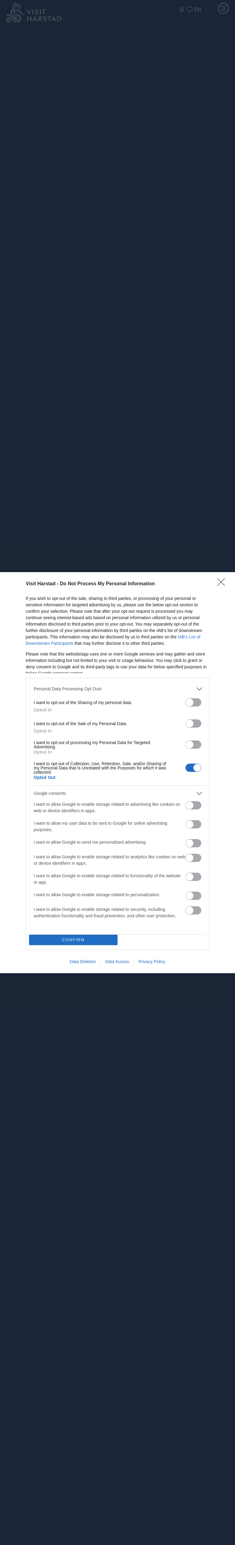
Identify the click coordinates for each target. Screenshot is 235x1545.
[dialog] (117, 772)
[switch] (193, 702)
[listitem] (117, 689)
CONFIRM (73, 939)
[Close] (223, 584)
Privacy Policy (152, 961)
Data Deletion (83, 961)
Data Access (117, 961)
